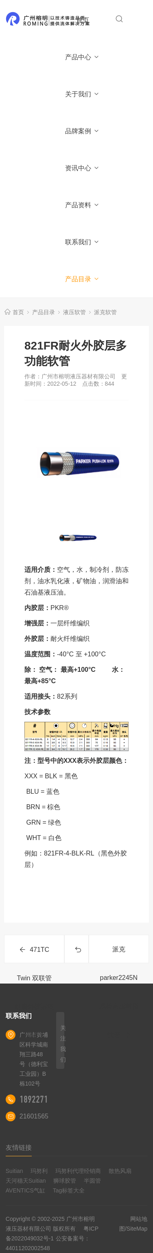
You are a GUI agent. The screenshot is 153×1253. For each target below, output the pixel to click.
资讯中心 (82, 168)
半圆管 (92, 1180)
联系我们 (82, 242)
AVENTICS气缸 (25, 1190)
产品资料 (82, 205)
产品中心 (82, 57)
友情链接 (19, 1147)
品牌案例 (82, 131)
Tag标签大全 (69, 1190)
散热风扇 (120, 1171)
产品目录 (82, 279)
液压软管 (74, 312)
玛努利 (39, 1171)
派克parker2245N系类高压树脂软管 (118, 954)
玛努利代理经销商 (78, 1171)
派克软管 (105, 312)
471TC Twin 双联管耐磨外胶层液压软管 (34, 954)
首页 (82, 20)
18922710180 (42, 1099)
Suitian (14, 1171)
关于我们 (82, 94)
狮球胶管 (64, 1180)
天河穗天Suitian (26, 1180)
